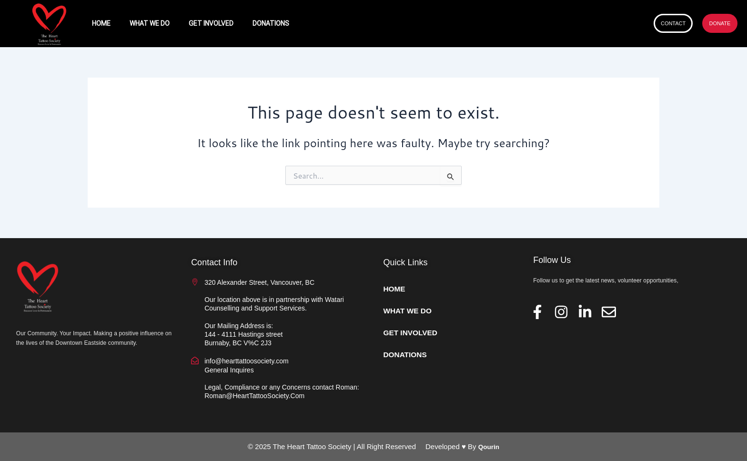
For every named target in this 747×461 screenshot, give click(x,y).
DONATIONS (270, 23)
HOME (101, 23)
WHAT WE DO (150, 23)
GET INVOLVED (211, 23)
